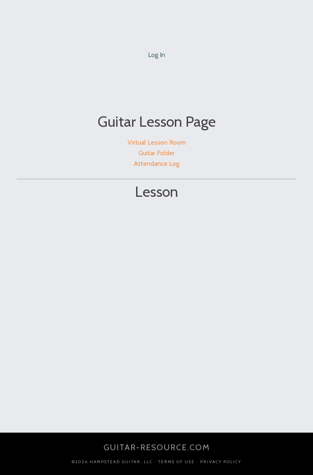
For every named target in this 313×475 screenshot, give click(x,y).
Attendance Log (156, 163)
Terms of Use (176, 461)
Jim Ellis (156, 20)
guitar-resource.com (157, 447)
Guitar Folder (157, 153)
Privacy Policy (220, 461)
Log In (156, 55)
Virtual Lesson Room (157, 142)
